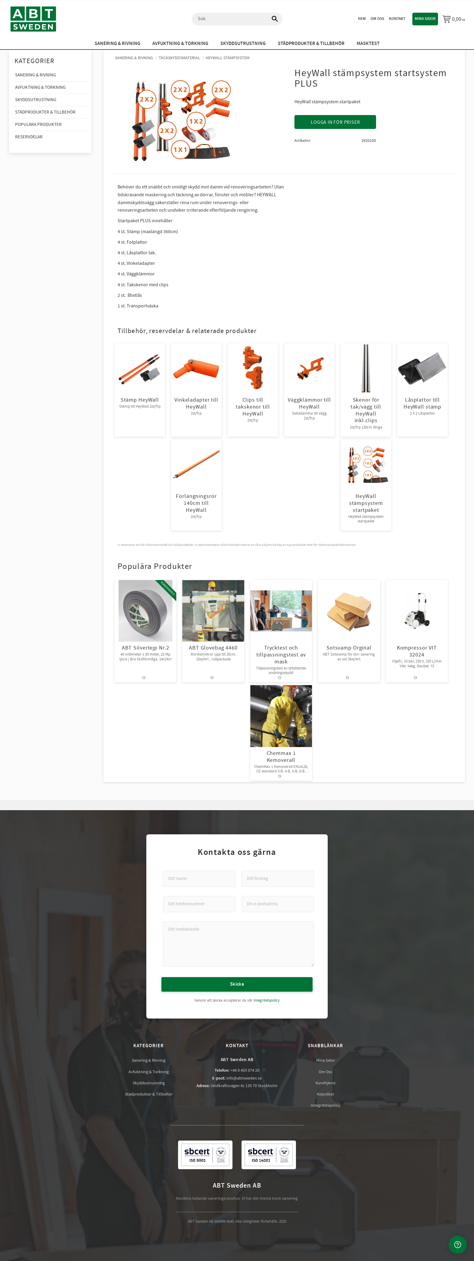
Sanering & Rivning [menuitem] (117, 43)
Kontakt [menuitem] (397, 18)
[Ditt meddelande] (238, 943)
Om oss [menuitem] (377, 18)
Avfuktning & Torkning (148, 1071)
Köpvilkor (325, 1094)
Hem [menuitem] (362, 18)
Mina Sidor (325, 1060)
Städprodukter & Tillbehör (149, 1094)
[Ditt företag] (278, 878)
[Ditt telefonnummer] (199, 904)
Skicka (237, 984)
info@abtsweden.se (244, 1078)
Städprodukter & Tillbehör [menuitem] (311, 43)
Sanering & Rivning (148, 1060)
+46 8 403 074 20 (244, 1070)
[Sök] (271, 19)
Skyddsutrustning (149, 1083)
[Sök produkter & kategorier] (237, 19)
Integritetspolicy (267, 1000)
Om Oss (325, 1071)
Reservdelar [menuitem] (29, 137)
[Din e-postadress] (278, 904)
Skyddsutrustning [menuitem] (243, 43)
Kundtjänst (326, 1083)
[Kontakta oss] (458, 1245)
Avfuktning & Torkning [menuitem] (180, 43)
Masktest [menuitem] (368, 43)
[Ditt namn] (199, 878)
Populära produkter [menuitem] (38, 124)
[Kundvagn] (454, 19)
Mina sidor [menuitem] (425, 18)
